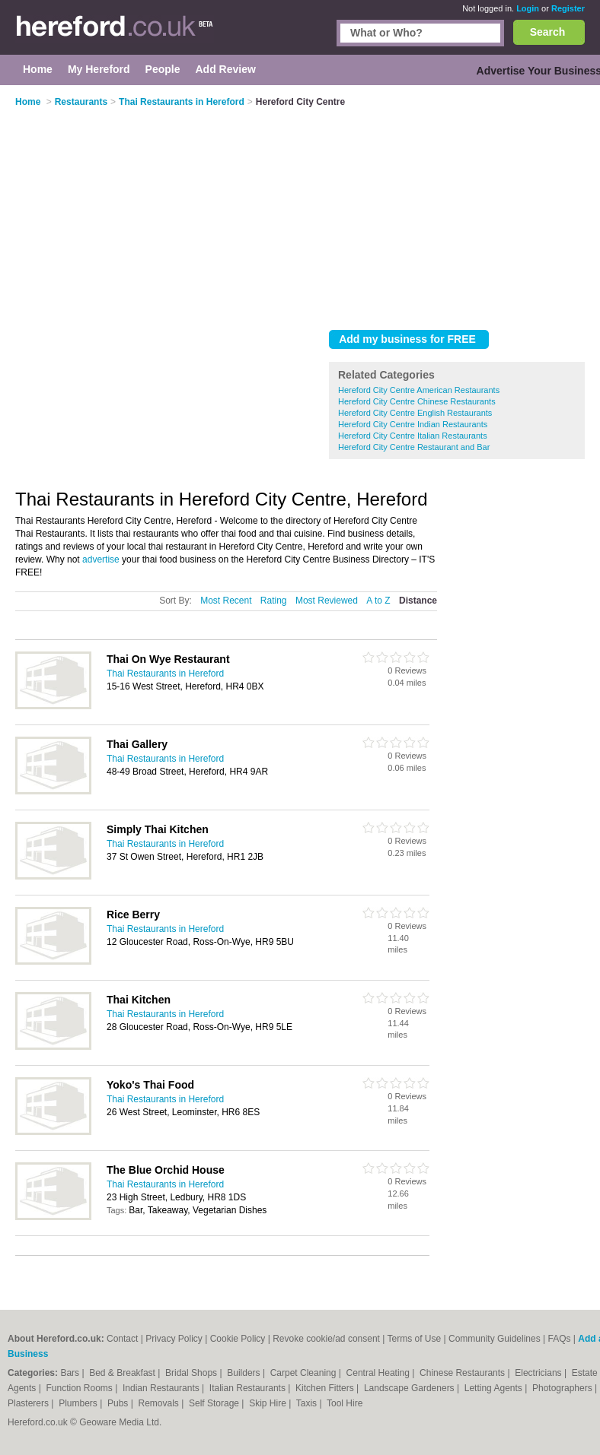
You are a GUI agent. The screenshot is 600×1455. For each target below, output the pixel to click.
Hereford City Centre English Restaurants (415, 412)
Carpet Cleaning (304, 1373)
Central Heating (379, 1373)
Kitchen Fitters (325, 1388)
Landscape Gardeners (410, 1388)
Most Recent (225, 600)
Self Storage (215, 1403)
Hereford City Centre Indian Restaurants (412, 424)
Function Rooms (81, 1388)
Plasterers (29, 1403)
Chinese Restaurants (463, 1373)
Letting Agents (494, 1388)
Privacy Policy (174, 1338)
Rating (273, 600)
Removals (159, 1403)
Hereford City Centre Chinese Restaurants (417, 401)
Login (527, 8)
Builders (245, 1373)
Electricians (539, 1373)
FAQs (559, 1338)
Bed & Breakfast (123, 1373)
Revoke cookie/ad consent (326, 1338)
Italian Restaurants (248, 1388)
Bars (70, 1373)
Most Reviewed (326, 600)
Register (568, 8)
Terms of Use (415, 1338)
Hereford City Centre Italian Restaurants (412, 435)
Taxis (308, 1403)
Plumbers (79, 1403)
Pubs (119, 1403)
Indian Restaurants (162, 1388)
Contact (122, 1338)
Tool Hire (344, 1403)
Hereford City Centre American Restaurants (418, 390)
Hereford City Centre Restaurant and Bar (414, 447)
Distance (418, 600)
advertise (101, 559)
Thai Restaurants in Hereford (165, 673)
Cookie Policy (238, 1338)
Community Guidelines (494, 1338)
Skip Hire (269, 1403)
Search (548, 32)
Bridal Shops (192, 1373)
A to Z (378, 600)
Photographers (563, 1388)
